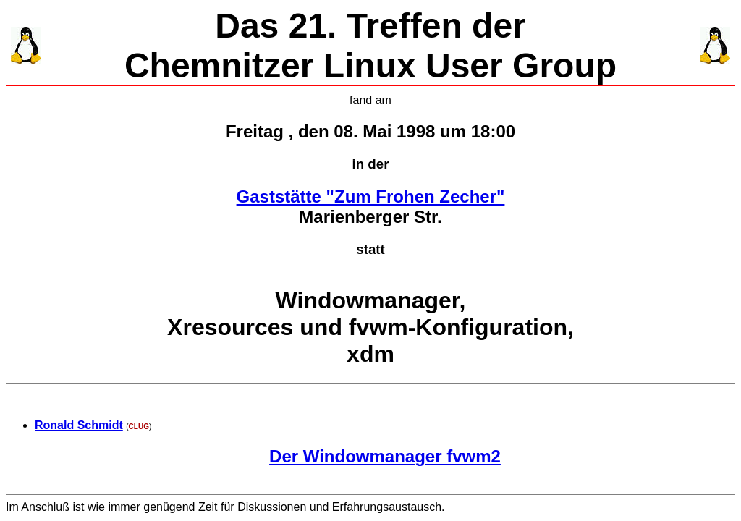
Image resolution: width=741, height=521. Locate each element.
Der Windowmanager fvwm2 (385, 456)
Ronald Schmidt (79, 425)
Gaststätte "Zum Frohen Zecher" (371, 196)
